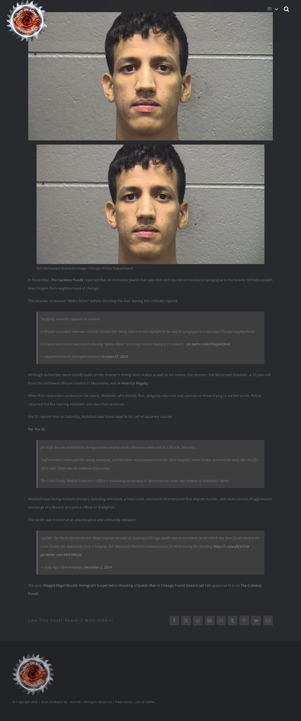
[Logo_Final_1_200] (33, 655)
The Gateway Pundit (67, 280)
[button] (287, 9)
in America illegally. (132, 383)
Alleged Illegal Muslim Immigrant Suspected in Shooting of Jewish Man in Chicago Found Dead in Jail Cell (127, 585)
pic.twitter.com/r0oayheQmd (208, 344)
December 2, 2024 (98, 567)
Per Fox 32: (37, 429)
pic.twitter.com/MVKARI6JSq (61, 554)
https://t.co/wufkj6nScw (231, 546)
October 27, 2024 (115, 356)
